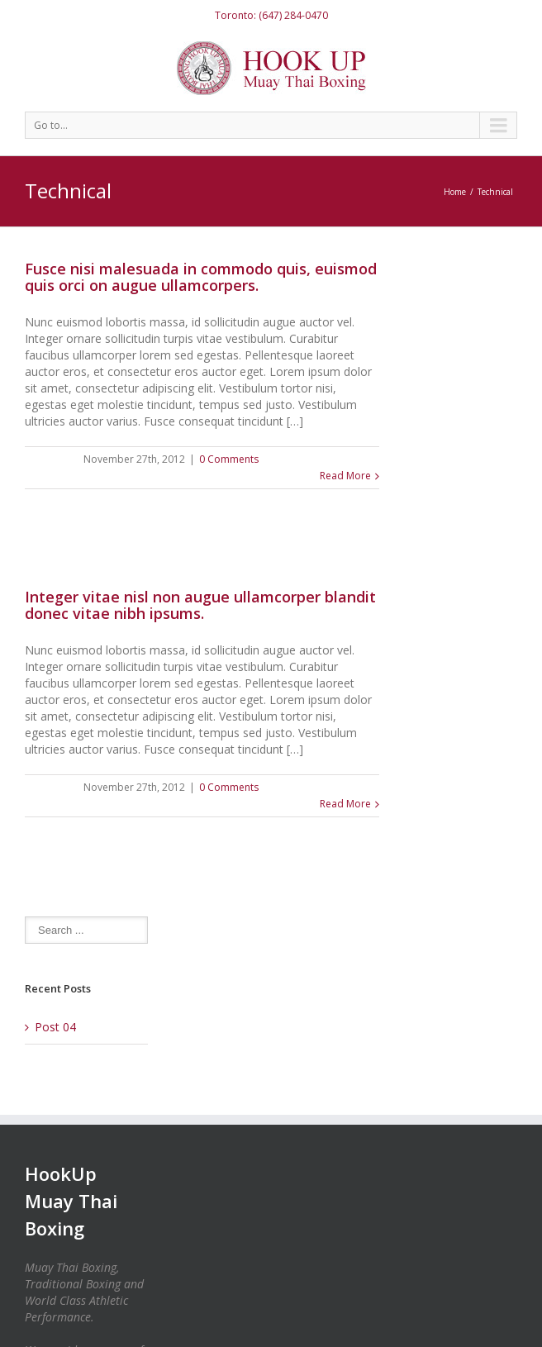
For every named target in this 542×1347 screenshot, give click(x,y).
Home (455, 192)
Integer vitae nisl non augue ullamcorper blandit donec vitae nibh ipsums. (200, 605)
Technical (495, 192)
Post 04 (55, 1027)
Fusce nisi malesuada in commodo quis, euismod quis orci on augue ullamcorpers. (201, 277)
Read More (345, 476)
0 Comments (229, 459)
